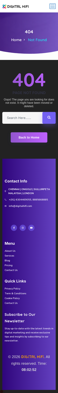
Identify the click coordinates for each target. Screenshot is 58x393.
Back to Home (29, 137)
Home (16, 39)
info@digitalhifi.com (20, 206)
